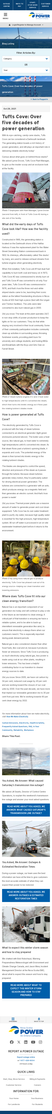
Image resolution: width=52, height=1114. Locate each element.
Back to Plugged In (39, 99)
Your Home (14, 1098)
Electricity (24, 723)
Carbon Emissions (10, 723)
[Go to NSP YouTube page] (33, 1042)
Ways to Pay (19, 5)
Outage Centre (6, 5)
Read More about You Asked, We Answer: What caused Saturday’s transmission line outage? (26, 810)
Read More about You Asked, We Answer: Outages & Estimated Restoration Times (26, 895)
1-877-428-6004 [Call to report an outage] (27, 1060)
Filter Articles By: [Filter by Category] (26, 52)
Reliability (18, 730)
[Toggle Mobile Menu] (5, 16)
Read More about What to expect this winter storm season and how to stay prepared (26, 990)
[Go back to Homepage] (26, 1031)
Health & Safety (37, 723)
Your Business (37, 1098)
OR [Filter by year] (26, 64)
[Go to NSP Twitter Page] (19, 1042)
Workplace (29, 730)
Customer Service (45, 5)
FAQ (30, 726)
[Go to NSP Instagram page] (40, 1042)
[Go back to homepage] (39, 16)
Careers (37, 1085)
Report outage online (26, 1057)
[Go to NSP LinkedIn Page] (26, 1042)
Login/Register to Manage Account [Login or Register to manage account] (26, 25)
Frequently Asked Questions (14, 726)
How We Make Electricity (17, 717)
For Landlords (14, 1104)
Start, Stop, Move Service (32, 5)
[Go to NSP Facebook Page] (12, 1042)
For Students (37, 1104)
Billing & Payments (37, 1079)
